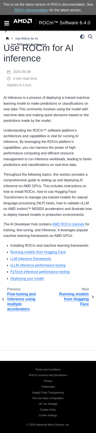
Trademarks (48, 386)
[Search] (90, 36)
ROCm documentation (31, 10)
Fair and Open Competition (48, 398)
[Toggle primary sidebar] (6, 31)
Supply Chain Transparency (48, 392)
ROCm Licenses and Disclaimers (48, 375)
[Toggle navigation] (6, 23)
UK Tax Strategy (48, 403)
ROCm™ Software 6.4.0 (64, 22)
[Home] (7, 38)
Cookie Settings (48, 415)
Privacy (48, 381)
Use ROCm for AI (26, 38)
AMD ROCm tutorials (68, 224)
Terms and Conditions (48, 369)
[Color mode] (82, 36)
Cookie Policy (48, 409)
